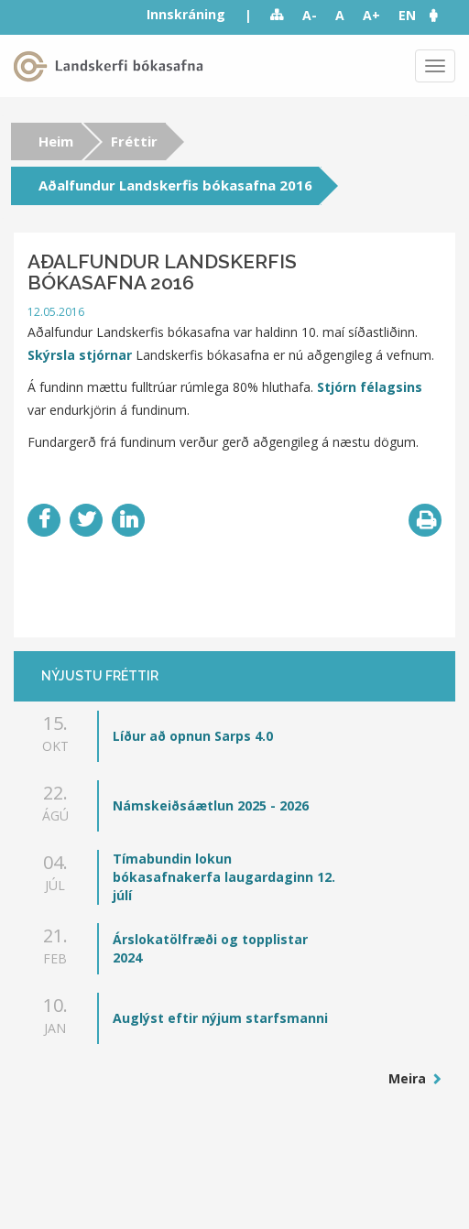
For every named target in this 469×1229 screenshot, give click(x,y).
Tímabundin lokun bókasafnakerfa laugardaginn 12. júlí (224, 877)
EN (407, 15)
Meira (409, 1078)
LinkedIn (128, 520)
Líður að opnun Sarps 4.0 (193, 736)
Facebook (44, 520)
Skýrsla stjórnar (79, 355)
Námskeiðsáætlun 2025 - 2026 (211, 805)
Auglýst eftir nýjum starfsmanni (220, 1018)
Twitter (86, 520)
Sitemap (277, 15)
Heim (55, 141)
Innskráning (186, 14)
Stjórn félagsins (369, 387)
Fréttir (134, 141)
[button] (442, 15)
